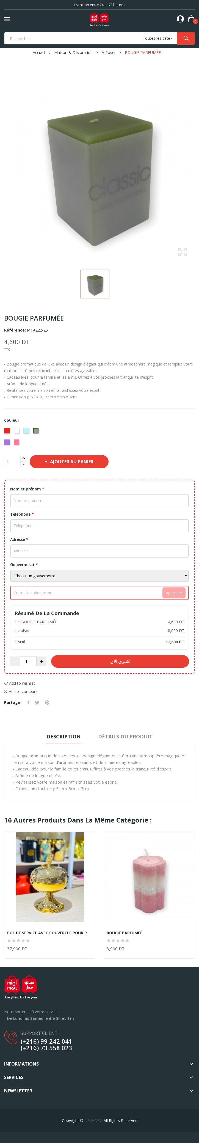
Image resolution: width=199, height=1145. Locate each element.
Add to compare (21, 692)
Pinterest (47, 702)
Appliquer (174, 592)
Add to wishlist (19, 683)
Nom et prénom (27, 489)
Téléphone (22, 514)
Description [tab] (63, 736)
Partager (28, 702)
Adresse (19, 539)
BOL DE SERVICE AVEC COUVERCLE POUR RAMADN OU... (49, 932)
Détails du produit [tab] (125, 736)
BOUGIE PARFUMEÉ (124, 932)
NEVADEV (93, 1120)
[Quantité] (12, 461)
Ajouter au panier (71, 462)
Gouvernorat (24, 564)
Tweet (37, 702)
